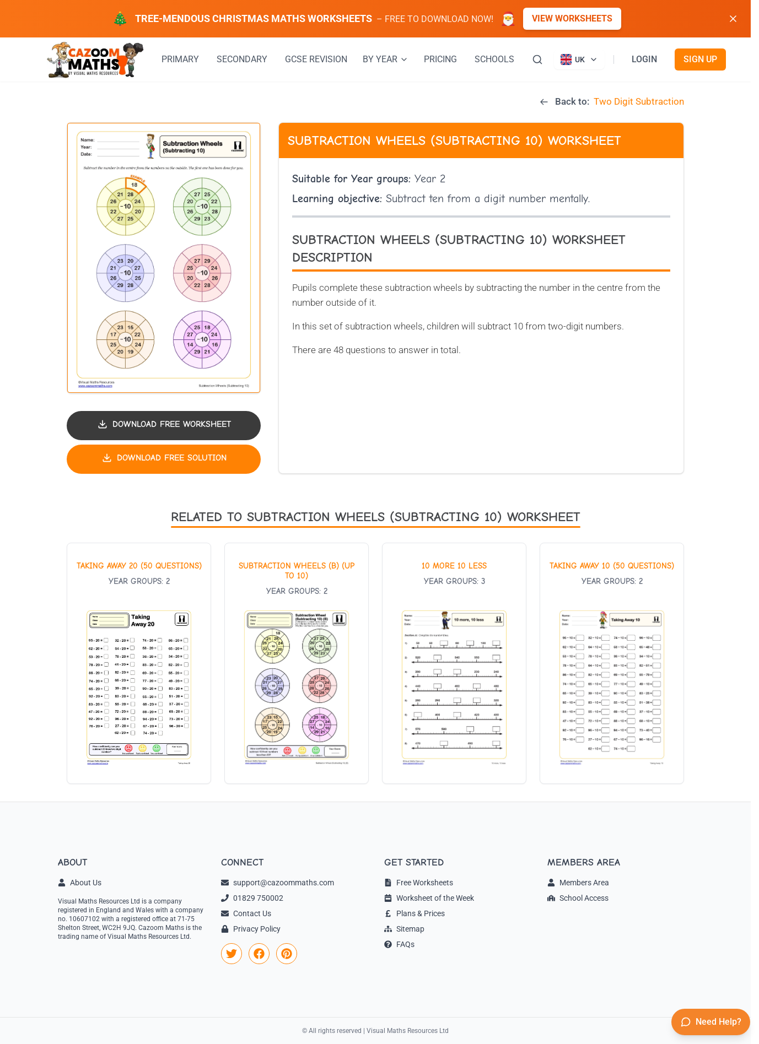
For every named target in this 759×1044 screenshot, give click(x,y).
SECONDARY (242, 59)
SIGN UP (700, 59)
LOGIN (644, 59)
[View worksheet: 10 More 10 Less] (454, 663)
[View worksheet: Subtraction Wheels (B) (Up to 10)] (296, 663)
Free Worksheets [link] (418, 882)
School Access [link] (578, 898)
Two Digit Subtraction (639, 101)
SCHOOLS (494, 59)
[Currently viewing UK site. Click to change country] (579, 59)
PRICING (440, 59)
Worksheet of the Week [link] (429, 898)
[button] (163, 258)
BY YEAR (385, 59)
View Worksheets (572, 18)
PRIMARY (180, 59)
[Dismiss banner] (733, 19)
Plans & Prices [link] (414, 913)
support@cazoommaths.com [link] (277, 882)
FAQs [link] (399, 944)
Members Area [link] (578, 882)
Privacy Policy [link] (251, 928)
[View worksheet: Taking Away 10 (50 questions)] (612, 663)
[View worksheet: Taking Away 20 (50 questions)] (139, 663)
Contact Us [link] (246, 913)
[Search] (537, 59)
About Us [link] (79, 882)
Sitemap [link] (404, 928)
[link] (231, 953)
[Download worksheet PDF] (164, 425)
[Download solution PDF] (164, 459)
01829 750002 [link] (252, 898)
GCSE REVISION (316, 59)
